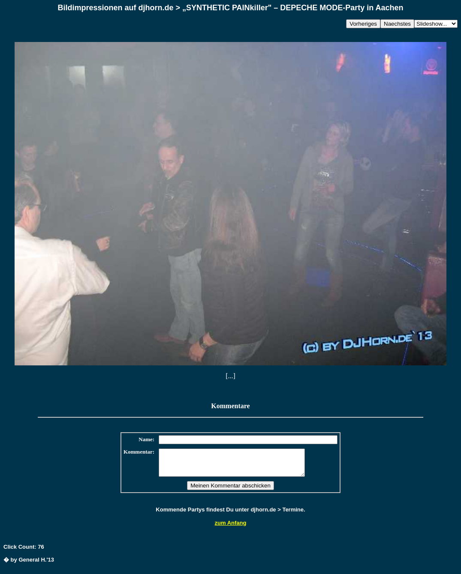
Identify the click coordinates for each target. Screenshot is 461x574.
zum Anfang (231, 528)
